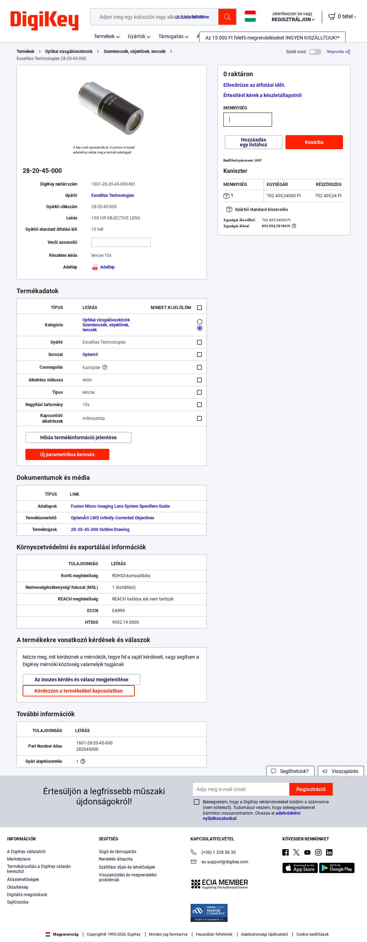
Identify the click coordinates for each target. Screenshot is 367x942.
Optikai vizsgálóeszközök (68, 51)
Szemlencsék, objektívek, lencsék (135, 51)
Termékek (104, 36)
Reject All (321, 923)
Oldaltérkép (18, 887)
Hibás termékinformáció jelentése (78, 437)
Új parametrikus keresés (67, 454)
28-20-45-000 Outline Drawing (100, 529)
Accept (273, 923)
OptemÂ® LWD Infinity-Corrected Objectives (112, 517)
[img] (44, 21)
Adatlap (103, 267)
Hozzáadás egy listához (253, 142)
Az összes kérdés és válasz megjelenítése (81, 679)
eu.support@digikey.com (219, 862)
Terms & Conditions (126, 934)
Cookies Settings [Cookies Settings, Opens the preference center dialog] (224, 923)
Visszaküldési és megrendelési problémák (128, 877)
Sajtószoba (18, 902)
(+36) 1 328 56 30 (213, 853)
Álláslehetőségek (23, 879)
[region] (183, 923)
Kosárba (314, 142)
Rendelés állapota (116, 859)
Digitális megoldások (27, 894)
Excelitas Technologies (112, 195)
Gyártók (136, 36)
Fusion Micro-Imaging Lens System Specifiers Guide (120, 506)
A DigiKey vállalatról (26, 851)
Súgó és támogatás (117, 851)
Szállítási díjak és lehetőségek (127, 867)
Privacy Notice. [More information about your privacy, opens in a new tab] (170, 934)
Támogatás (171, 36)
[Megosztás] (338, 51)
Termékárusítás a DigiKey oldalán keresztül (39, 869)
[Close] (355, 922)
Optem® (90, 354)
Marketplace (18, 859)
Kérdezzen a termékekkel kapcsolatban (79, 691)
